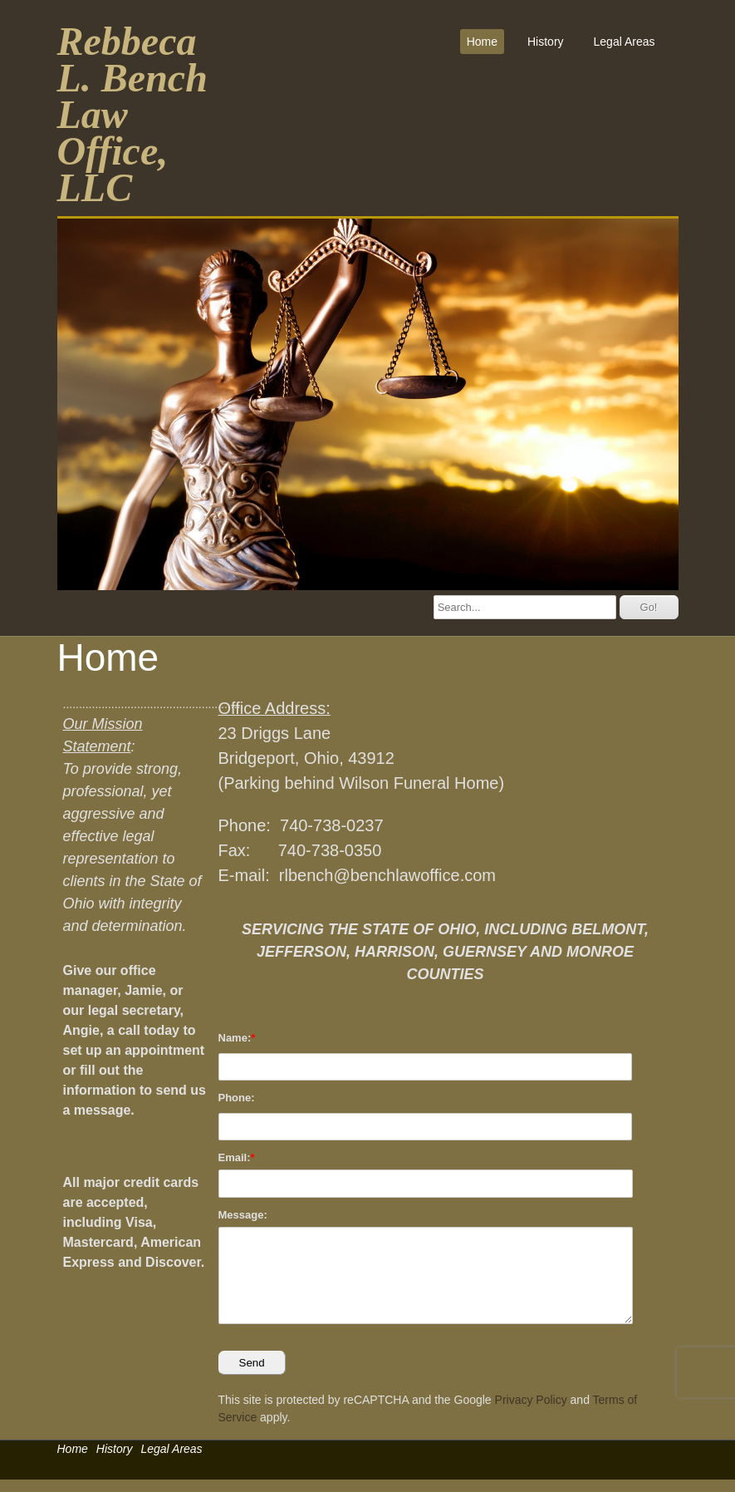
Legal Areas (624, 41)
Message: (242, 1215)
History (545, 41)
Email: (234, 1157)
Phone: (236, 1097)
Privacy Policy (531, 1399)
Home (482, 41)
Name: (235, 1038)
